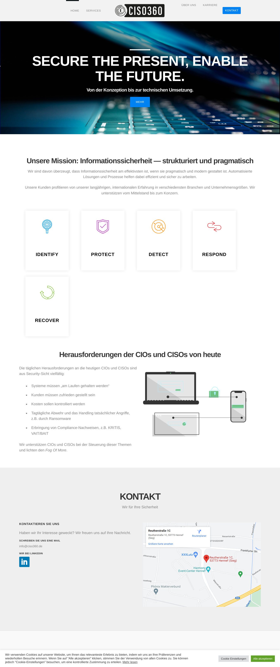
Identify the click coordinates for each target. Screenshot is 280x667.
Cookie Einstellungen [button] (233, 658)
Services (93, 10)
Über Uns (188, 10)
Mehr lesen (130, 662)
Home (74, 10)
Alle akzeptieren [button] (263, 658)
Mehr (140, 101)
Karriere (210, 10)
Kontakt (232, 10)
